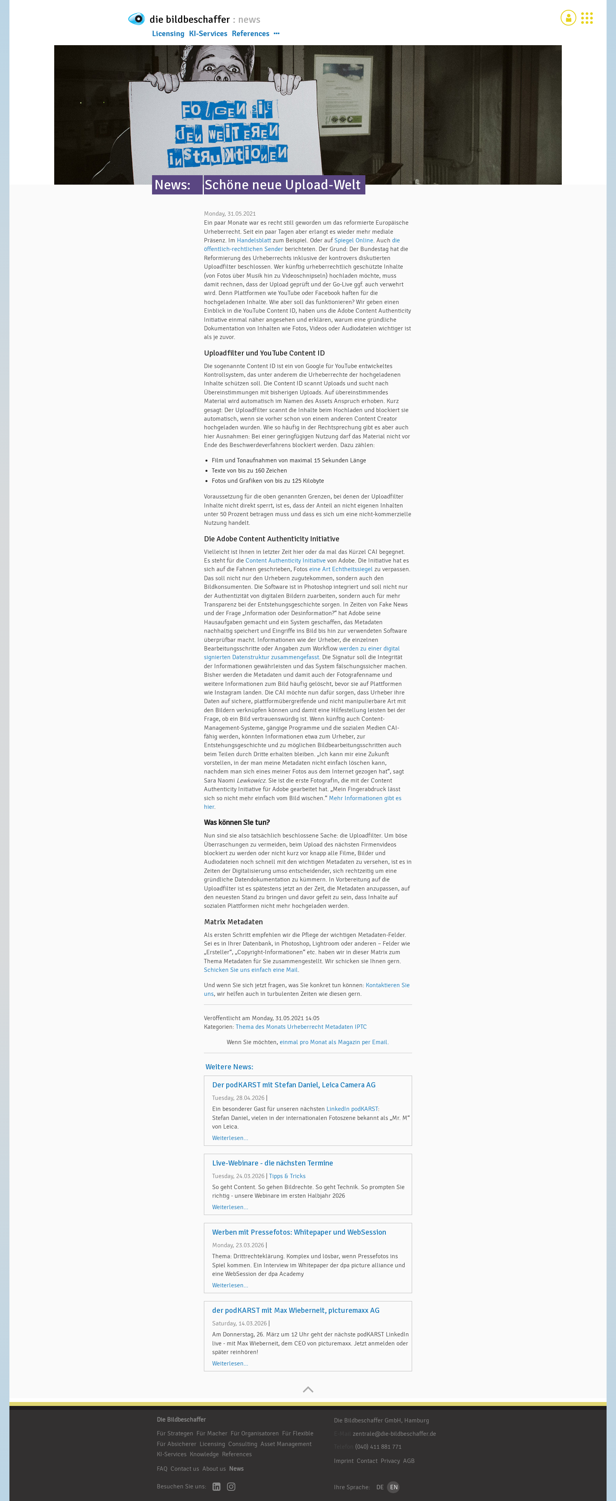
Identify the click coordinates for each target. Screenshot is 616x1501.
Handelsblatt (254, 240)
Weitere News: (229, 1067)
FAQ (162, 1468)
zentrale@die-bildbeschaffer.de (394, 1433)
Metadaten (339, 1026)
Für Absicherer (176, 1444)
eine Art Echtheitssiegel (341, 569)
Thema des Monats (261, 1026)
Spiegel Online (353, 240)
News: (172, 184)
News (236, 1468)
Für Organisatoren (255, 1433)
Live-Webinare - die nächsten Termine (272, 1163)
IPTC (361, 1026)
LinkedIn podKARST (352, 1108)
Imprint (344, 1460)
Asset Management (286, 1444)
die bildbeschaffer (216, 18)
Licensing (168, 35)
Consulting (242, 1444)
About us (214, 1468)
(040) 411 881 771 (378, 1446)
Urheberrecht (305, 1026)
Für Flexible (298, 1433)
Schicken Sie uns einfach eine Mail (251, 969)
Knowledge (204, 1454)
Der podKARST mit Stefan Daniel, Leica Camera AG (294, 1085)
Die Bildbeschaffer (181, 1419)
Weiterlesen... (230, 1138)
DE (380, 1487)
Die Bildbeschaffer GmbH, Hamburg (381, 1420)
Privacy (390, 1460)
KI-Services (208, 35)
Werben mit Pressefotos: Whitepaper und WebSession (299, 1232)
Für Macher (211, 1433)
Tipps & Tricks (287, 1176)
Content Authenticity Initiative (286, 560)
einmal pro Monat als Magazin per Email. (334, 1042)
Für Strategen (175, 1433)
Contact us (184, 1468)
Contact (367, 1460)
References (251, 35)
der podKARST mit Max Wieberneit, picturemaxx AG (296, 1310)
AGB (409, 1460)
